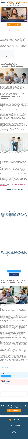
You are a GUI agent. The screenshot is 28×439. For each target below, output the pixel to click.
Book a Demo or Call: (12, 407)
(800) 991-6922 (17, 407)
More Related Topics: (6, 367)
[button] (14, 365)
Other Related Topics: (6, 365)
